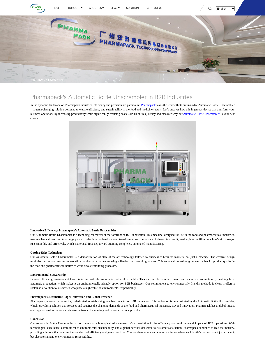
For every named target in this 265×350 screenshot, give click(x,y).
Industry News (55, 79)
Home (56, 8)
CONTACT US (154, 8)
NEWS (113, 8)
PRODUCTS (73, 8)
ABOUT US (95, 8)
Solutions (133, 8)
